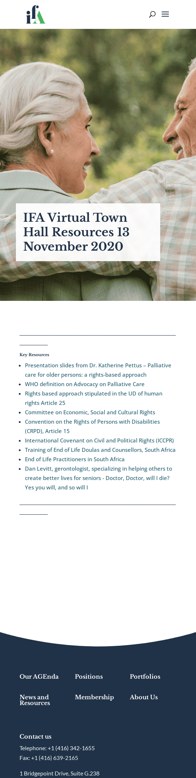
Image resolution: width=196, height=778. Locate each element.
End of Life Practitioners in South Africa (75, 459)
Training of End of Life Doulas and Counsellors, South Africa (100, 449)
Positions (89, 676)
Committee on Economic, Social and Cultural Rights (90, 412)
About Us (144, 697)
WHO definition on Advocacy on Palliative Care (85, 384)
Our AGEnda (39, 676)
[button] (165, 19)
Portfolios (145, 676)
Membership (94, 697)
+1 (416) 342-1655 (71, 747)
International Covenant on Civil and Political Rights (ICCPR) (99, 440)
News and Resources (35, 699)
